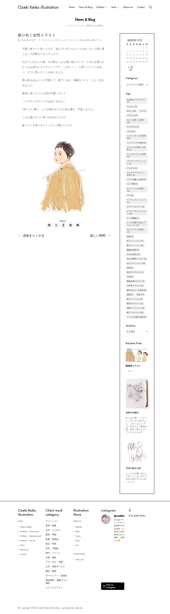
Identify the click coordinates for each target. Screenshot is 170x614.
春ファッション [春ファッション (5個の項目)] (134, 299)
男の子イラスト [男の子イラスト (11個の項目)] (135, 304)
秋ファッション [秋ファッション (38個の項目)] (135, 312)
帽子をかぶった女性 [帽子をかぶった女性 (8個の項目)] (136, 290)
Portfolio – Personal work (30, 536)
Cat (77, 545)
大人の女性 (84, 40)
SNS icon (77, 521)
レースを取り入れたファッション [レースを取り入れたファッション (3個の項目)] (136, 223)
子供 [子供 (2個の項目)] (130, 277)
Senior (78, 536)
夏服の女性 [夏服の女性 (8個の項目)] (133, 250)
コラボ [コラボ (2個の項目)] (131, 131)
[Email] (78, 225)
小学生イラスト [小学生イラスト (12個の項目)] (135, 286)
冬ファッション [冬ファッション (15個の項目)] (135, 241)
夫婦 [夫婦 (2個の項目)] (130, 268)
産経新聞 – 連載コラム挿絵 (56, 581)
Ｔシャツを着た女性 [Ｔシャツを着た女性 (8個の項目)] (136, 317)
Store (22, 545)
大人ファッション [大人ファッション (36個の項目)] (136, 263)
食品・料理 (51, 544)
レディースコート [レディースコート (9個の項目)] (135, 207)
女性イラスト (96, 40)
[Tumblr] (63, 225)
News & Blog (25, 527)
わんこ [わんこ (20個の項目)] (131, 111)
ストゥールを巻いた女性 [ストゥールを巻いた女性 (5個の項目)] (136, 148)
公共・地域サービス (55, 566)
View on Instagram (109, 586)
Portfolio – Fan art (27, 540)
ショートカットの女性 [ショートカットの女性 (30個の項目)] (136, 137)
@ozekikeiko (120, 515)
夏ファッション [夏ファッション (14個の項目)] (135, 245)
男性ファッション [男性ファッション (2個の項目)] (135, 308)
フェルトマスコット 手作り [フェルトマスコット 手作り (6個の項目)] (136, 173)
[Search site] (150, 8)
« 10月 (130, 68)
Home (20, 521)
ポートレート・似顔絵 (56, 575)
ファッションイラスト (51, 40)
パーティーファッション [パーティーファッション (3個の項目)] (136, 162)
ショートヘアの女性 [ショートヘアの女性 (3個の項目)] (136, 143)
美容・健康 (51, 525)
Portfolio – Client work (29, 531)
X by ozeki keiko (137, 515)
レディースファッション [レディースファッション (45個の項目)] (136, 212)
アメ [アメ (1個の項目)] (143, 111)
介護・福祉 (51, 557)
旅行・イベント (53, 553)
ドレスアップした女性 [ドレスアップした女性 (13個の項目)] (136, 155)
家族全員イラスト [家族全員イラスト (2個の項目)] (135, 281)
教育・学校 (51, 534)
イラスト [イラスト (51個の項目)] (132, 115)
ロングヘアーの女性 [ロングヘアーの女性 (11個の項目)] (135, 230)
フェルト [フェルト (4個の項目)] (132, 168)
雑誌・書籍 (51, 571)
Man (78, 531)
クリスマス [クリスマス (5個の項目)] (133, 127)
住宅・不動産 (52, 548)
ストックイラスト (54, 587)
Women (79, 527)
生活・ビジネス (53, 530)
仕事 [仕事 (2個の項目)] (130, 236)
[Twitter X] (56, 225)
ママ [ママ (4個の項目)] (130, 195)
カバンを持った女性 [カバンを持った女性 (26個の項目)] (135, 121)
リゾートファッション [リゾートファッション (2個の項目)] (136, 201)
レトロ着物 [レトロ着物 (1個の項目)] (133, 218)
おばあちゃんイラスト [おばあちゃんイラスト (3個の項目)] (136, 100)
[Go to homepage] (38, 7)
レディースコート (70, 40)
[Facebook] (49, 225)
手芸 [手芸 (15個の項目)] (140, 295)
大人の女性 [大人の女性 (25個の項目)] (133, 254)
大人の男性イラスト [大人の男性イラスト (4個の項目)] (136, 259)
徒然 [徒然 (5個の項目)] (130, 295)
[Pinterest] (70, 225)
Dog (77, 540)
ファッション (52, 521)
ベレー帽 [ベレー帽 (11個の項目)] (132, 184)
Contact (23, 554)
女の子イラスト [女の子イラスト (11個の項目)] (135, 272)
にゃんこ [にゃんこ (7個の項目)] (132, 106)
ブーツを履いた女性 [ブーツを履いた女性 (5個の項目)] (136, 179)
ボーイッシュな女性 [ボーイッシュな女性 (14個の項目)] (135, 189)
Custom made (79, 553)
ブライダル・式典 (54, 562)
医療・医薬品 (52, 539)
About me (24, 549)
